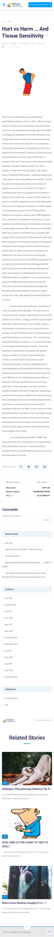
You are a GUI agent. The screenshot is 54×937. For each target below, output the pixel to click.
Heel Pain (9, 543)
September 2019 (11, 644)
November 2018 (11, 677)
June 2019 (9, 657)
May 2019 (9, 664)
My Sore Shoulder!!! (13, 556)
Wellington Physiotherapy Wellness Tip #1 (26, 789)
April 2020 (9, 631)
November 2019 (11, 637)
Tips (9, 22)
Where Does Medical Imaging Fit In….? (24, 903)
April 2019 (9, 670)
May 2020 (9, 624)
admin (14, 44)
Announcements (11, 698)
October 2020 (10, 605)
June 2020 (9, 618)
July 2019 (8, 651)
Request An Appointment (39, 5)
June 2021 (9, 598)
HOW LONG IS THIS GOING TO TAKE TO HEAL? (23, 550)
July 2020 (8, 611)
